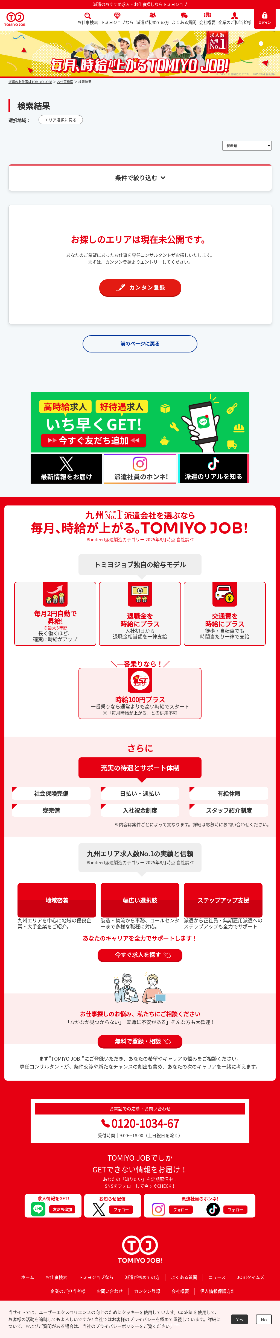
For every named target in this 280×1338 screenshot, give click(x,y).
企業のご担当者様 (234, 22)
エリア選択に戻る (61, 119)
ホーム (27, 1277)
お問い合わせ (110, 1291)
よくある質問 (184, 22)
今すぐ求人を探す (138, 954)
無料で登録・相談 (138, 1041)
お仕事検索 (87, 22)
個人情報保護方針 (217, 1291)
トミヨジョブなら (117, 22)
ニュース (217, 1277)
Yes (239, 1319)
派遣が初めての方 (152, 22)
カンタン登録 (147, 1291)
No (264, 1319)
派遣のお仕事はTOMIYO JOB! (30, 81)
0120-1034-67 (140, 1123)
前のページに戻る (140, 343)
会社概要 (207, 22)
